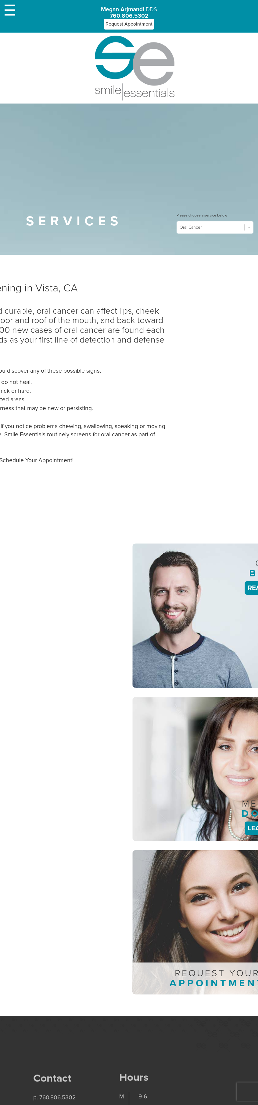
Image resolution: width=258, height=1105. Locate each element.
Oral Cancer (215, 227)
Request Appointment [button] (129, 24)
